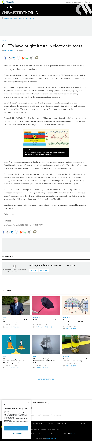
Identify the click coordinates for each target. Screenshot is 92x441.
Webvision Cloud (51, 438)
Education (77, 2)
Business (66, 356)
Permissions (57, 415)
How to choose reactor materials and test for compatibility (75, 360)
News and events (36, 423)
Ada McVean (71, 329)
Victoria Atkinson (44, 327)
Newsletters (8, 18)
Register (43, 270)
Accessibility (46, 415)
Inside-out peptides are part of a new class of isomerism (45, 321)
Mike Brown (8, 51)
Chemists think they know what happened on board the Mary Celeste (44, 361)
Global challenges (79, 423)
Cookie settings (16, 433)
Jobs (15, 18)
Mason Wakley (42, 368)
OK (16, 428)
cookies (74, 433)
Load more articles (46, 379)
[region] (16, 419)
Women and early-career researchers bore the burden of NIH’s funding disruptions (14, 361)
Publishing (69, 2)
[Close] (28, 403)
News (4, 40)
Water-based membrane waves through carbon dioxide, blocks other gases (74, 322)
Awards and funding (63, 423)
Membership (86, 2)
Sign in (33, 270)
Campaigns (49, 423)
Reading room (23, 18)
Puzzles (31, 18)
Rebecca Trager (13, 327)
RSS (46, 403)
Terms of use (35, 415)
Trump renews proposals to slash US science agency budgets (15, 321)
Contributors (38, 403)
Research (36, 317)
